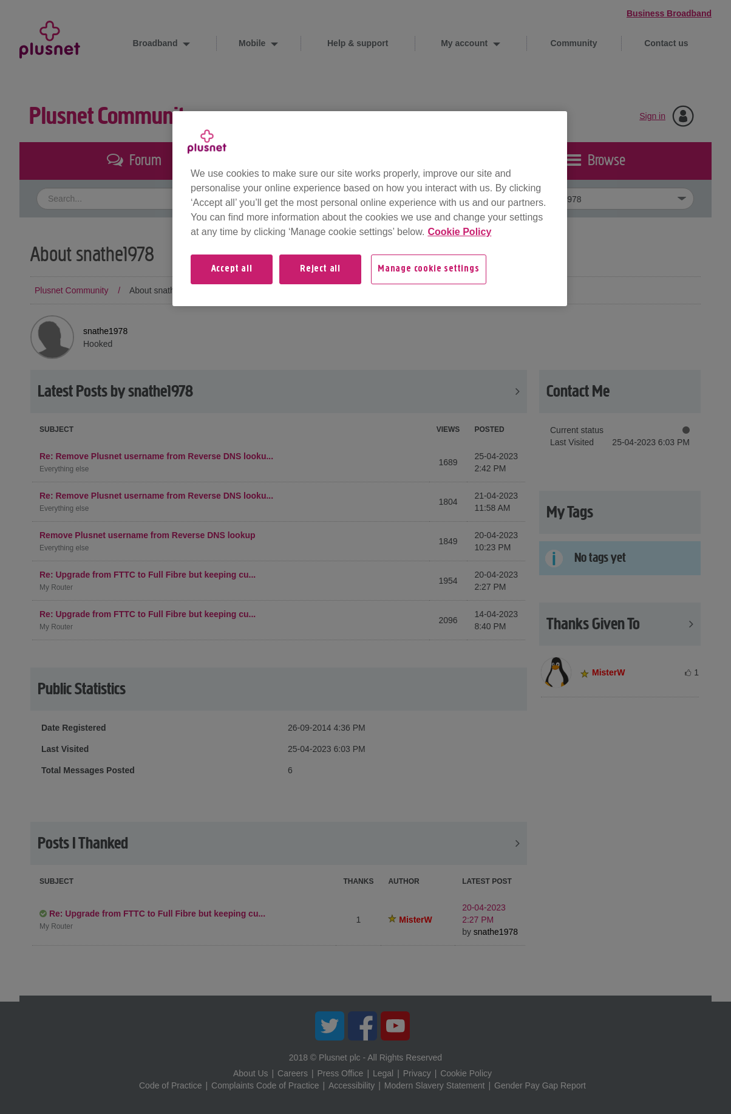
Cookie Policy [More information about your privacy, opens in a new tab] (459, 232)
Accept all (232, 269)
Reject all (320, 269)
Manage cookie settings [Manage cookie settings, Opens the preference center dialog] (429, 269)
